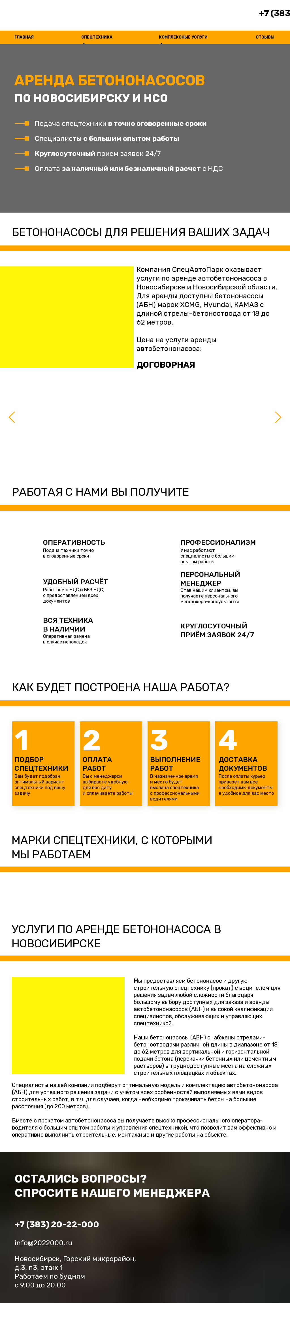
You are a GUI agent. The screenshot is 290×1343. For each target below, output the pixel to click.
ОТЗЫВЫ (265, 37)
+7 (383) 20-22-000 (57, 1224)
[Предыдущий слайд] (11, 417)
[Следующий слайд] (278, 417)
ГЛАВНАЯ (24, 37)
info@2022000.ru (43, 1243)
